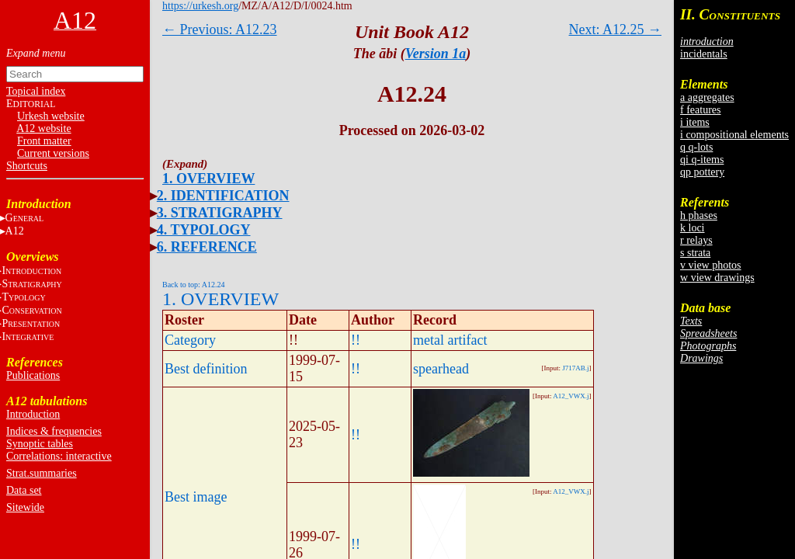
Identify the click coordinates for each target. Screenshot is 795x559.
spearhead (441, 369)
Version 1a (436, 53)
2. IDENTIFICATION (223, 195)
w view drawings (717, 277)
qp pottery (702, 172)
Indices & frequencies (54, 431)
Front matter (44, 141)
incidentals (703, 54)
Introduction (33, 414)
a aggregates (707, 97)
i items (695, 122)
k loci (692, 228)
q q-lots (696, 147)
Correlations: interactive (59, 456)
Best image (196, 497)
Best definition (206, 369)
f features (700, 110)
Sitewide (25, 507)
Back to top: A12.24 (193, 284)
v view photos (710, 265)
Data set (23, 490)
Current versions (53, 153)
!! (355, 340)
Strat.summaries (41, 473)
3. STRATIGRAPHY (220, 212)
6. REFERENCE (207, 247)
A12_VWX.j (570, 396)
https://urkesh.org (200, 6)
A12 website (43, 128)
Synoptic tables (39, 444)
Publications (33, 375)
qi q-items (702, 159)
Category (190, 340)
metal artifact (450, 340)
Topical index (35, 91)
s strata (695, 253)
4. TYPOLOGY (204, 230)
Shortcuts (26, 166)
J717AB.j (575, 368)
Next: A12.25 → (615, 29)
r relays (696, 240)
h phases (698, 215)
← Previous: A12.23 (219, 29)
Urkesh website (51, 116)
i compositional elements (734, 135)
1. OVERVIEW (208, 178)
